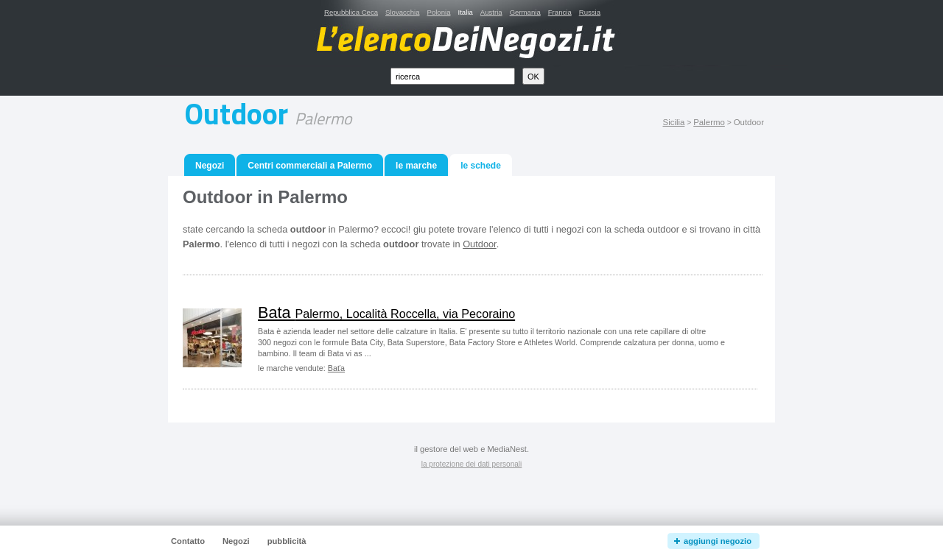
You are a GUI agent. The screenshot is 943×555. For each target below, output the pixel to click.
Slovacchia (402, 12)
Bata (386, 312)
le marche (416, 165)
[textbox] (452, 76)
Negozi (209, 165)
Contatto (188, 541)
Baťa (336, 368)
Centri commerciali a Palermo (310, 165)
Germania (525, 12)
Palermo (709, 122)
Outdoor (480, 244)
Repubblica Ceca (351, 12)
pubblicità (286, 541)
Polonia (438, 12)
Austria (491, 12)
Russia (589, 12)
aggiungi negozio (717, 541)
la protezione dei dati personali (471, 464)
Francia (560, 12)
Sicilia (674, 122)
